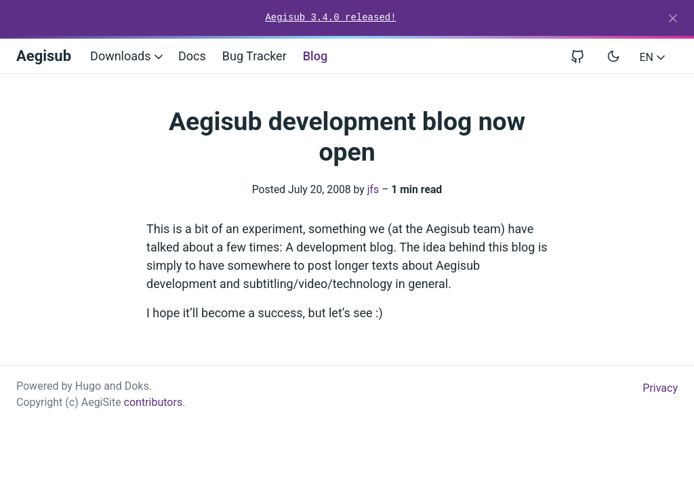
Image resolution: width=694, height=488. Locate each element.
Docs (192, 56)
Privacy (660, 388)
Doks (137, 386)
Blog (315, 56)
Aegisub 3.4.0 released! (330, 17)
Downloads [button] (127, 56)
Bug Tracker (254, 56)
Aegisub (43, 55)
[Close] (673, 18)
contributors (153, 402)
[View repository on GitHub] (583, 56)
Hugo (88, 386)
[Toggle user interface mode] (613, 56)
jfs (373, 189)
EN (654, 57)
